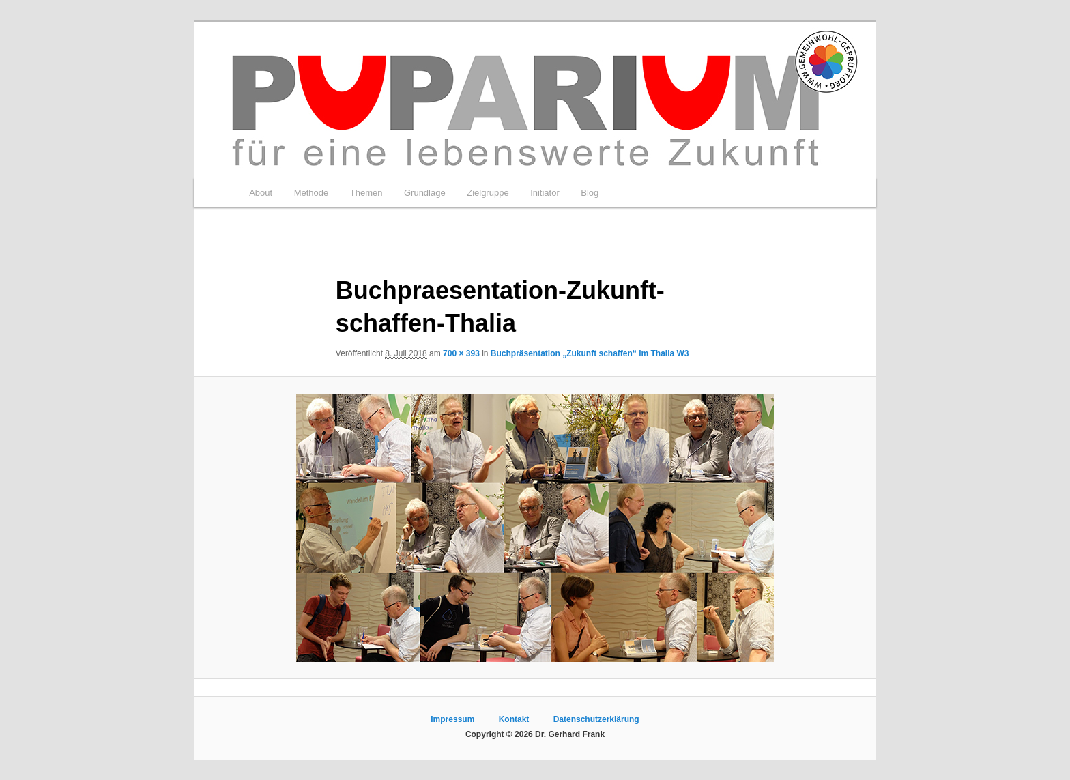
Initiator (545, 193)
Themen (366, 193)
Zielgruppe (487, 193)
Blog (589, 193)
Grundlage (425, 193)
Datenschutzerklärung (596, 719)
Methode (311, 193)
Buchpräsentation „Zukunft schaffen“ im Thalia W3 (590, 353)
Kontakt (514, 719)
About (260, 193)
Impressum (452, 719)
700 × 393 (461, 353)
